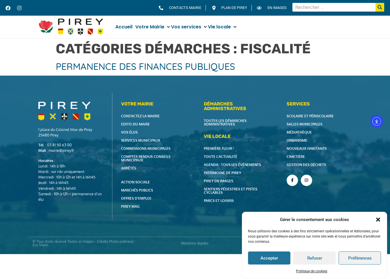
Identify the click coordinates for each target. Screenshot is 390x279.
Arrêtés (128, 168)
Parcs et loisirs (219, 200)
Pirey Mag (130, 206)
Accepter (269, 258)
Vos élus (129, 132)
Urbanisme (297, 140)
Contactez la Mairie (140, 116)
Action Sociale (135, 182)
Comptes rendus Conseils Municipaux (145, 158)
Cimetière (296, 156)
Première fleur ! (219, 148)
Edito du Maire (135, 124)
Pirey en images (218, 181)
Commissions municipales (145, 148)
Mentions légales (195, 243)
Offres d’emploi (136, 198)
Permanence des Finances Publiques (145, 66)
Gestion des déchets (306, 165)
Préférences (360, 258)
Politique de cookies (311, 271)
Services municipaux (140, 140)
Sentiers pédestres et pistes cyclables (230, 191)
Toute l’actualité (220, 156)
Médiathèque (299, 132)
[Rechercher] (379, 7)
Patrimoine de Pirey (222, 173)
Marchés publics (137, 190)
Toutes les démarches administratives (225, 122)
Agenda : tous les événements (232, 165)
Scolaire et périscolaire (310, 116)
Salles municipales (304, 124)
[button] (378, 220)
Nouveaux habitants (307, 148)
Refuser (314, 258)
